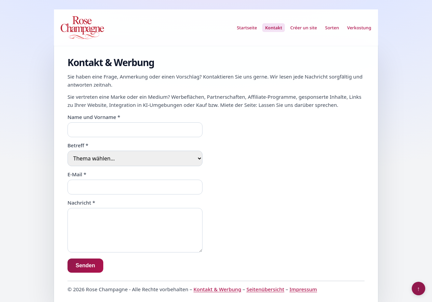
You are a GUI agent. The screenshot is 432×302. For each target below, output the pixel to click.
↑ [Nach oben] (418, 288)
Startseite (247, 28)
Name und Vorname (94, 117)
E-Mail (77, 174)
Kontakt (273, 28)
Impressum (303, 289)
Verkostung (359, 28)
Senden (85, 265)
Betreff (78, 145)
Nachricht (81, 202)
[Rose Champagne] (82, 27)
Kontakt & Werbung (217, 289)
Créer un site (303, 28)
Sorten (332, 28)
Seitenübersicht (265, 289)
